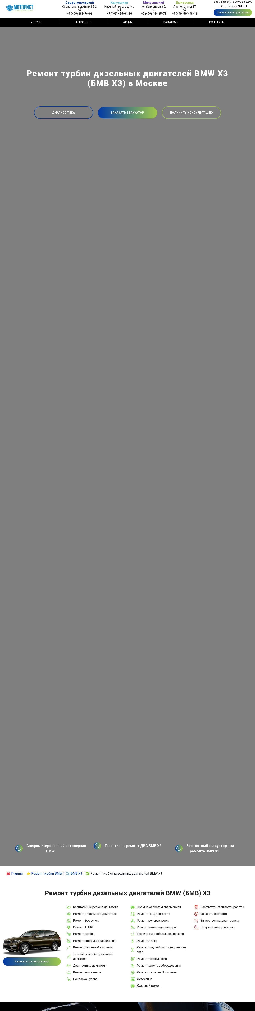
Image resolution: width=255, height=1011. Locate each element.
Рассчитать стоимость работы (222, 907)
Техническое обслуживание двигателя (93, 956)
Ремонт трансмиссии (152, 959)
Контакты (216, 22)
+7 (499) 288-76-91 (79, 13)
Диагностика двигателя (89, 965)
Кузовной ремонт (149, 986)
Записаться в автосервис (32, 961)
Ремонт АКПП (147, 941)
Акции (128, 22)
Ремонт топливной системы (93, 947)
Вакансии (170, 22)
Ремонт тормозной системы (157, 972)
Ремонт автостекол (87, 972)
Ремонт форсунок (86, 920)
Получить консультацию (233, 12)
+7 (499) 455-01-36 (119, 13)
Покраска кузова (85, 979)
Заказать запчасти (213, 914)
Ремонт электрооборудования (159, 965)
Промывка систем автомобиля (159, 907)
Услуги (36, 22)
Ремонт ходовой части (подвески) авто (161, 950)
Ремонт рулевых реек (153, 920)
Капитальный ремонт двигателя (95, 907)
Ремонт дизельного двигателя (95, 914)
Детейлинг (144, 979)
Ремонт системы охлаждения (94, 941)
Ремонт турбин (83, 934)
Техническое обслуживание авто (160, 934)
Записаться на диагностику (219, 920)
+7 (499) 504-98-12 (184, 13)
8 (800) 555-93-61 (233, 6)
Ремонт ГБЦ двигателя (153, 914)
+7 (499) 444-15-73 (153, 13)
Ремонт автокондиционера (156, 927)
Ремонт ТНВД (83, 927)
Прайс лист (83, 22)
